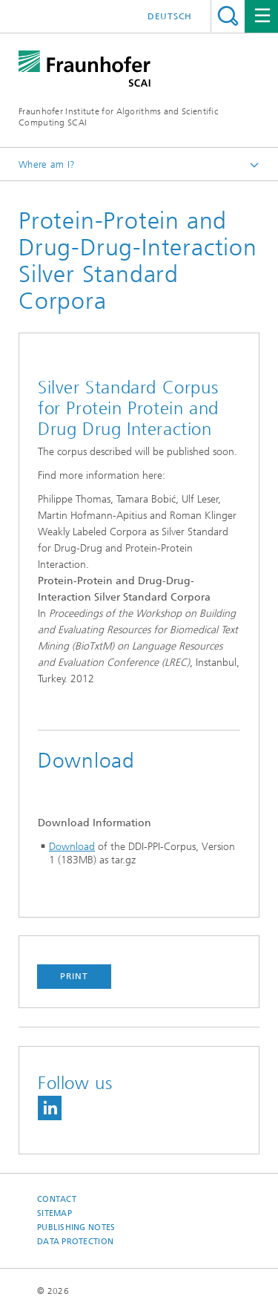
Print (74, 976)
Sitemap (54, 1213)
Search (228, 16)
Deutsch (170, 16)
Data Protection (75, 1241)
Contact (56, 1199)
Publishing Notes (76, 1227)
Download (72, 846)
